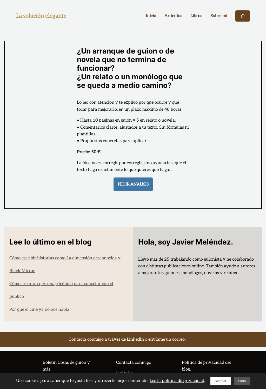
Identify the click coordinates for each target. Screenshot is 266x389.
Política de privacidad (203, 362)
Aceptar (221, 381)
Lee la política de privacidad (177, 380)
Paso (242, 381)
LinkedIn (135, 339)
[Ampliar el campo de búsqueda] (242, 16)
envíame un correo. (167, 339)
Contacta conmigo (133, 362)
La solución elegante (41, 16)
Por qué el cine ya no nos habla (39, 309)
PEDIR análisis (133, 184)
